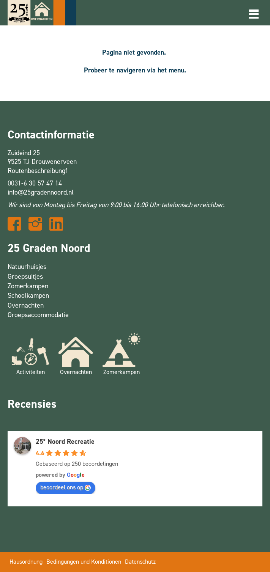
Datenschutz (140, 562)
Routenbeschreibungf (37, 170)
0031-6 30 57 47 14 (35, 183)
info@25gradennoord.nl (41, 192)
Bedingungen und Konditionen (83, 562)
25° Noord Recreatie (65, 441)
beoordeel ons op (65, 487)
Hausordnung (26, 562)
